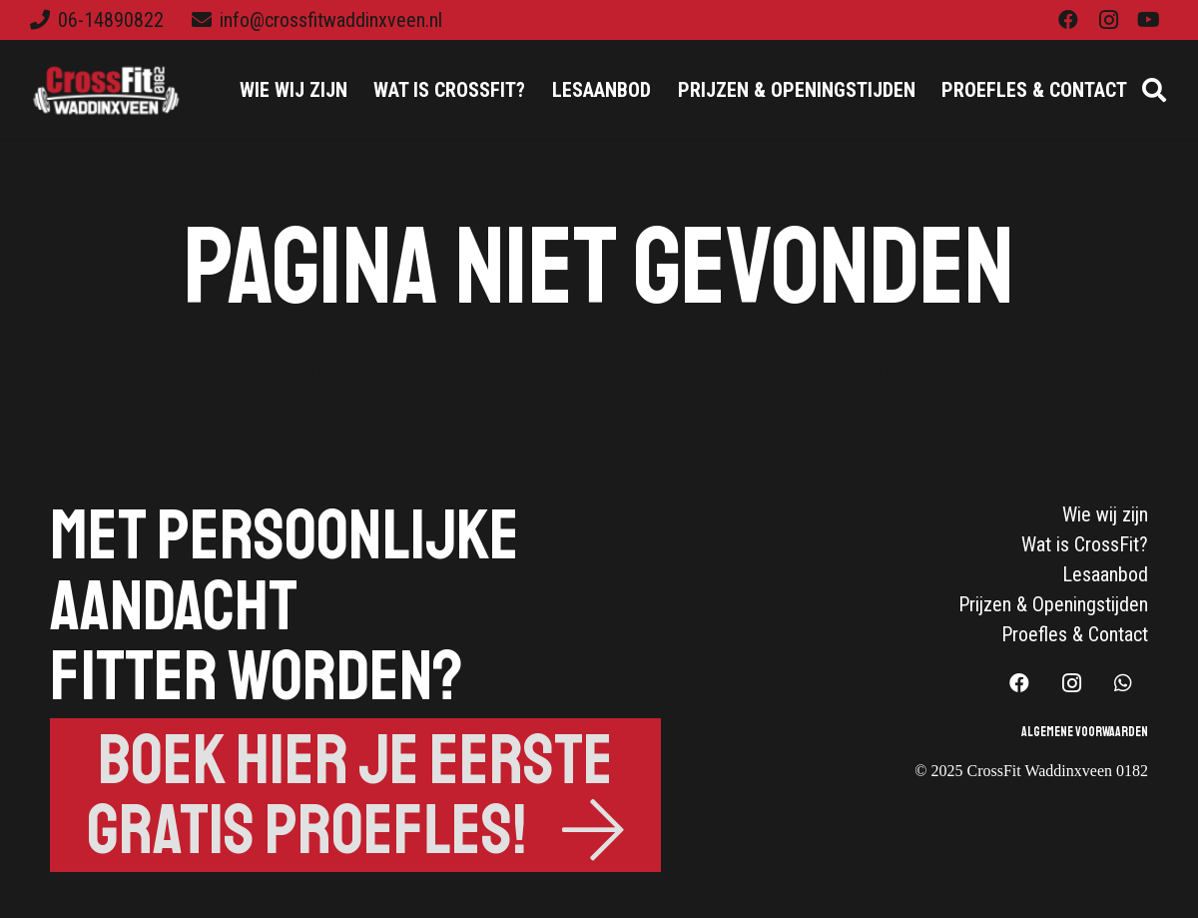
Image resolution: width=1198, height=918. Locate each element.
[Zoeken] (1153, 90)
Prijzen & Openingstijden (1053, 604)
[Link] (108, 90)
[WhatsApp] (1123, 683)
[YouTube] (1148, 20)
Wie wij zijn (1105, 514)
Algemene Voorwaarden (1084, 731)
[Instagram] (1108, 20)
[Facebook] (1068, 20)
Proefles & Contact (1074, 634)
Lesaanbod (1105, 574)
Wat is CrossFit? (1084, 544)
